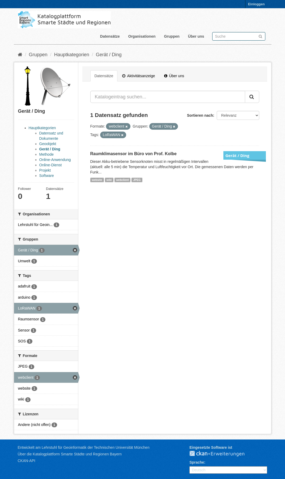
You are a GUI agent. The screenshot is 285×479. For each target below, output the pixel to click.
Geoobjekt (47, 144)
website (97, 179)
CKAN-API (26, 461)
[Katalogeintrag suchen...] (167, 97)
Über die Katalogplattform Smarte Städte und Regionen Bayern (70, 454)
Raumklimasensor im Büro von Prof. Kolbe (133, 153)
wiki (109, 179)
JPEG (137, 179)
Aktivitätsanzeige (138, 76)
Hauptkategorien (71, 54)
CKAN (221, 454)
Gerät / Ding (109, 54)
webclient (122, 179)
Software (46, 175)
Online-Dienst (50, 165)
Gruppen (171, 36)
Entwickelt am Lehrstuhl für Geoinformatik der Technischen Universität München (84, 447)
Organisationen (142, 36)
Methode (46, 154)
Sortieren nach (200, 115)
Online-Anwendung (55, 160)
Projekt (45, 170)
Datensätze (110, 36)
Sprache (196, 462)
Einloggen (256, 4)
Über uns (196, 36)
